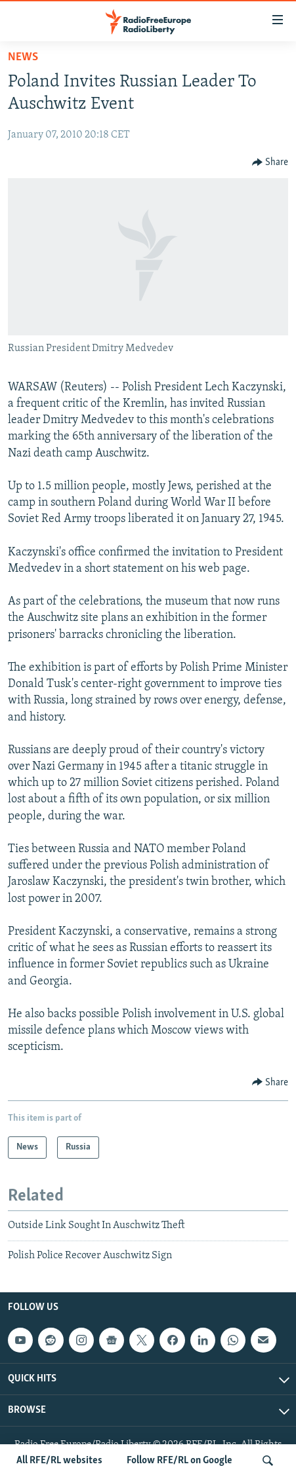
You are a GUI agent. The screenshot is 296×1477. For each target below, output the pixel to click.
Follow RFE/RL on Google (179, 1460)
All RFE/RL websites (59, 1460)
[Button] (270, 162)
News (23, 57)
